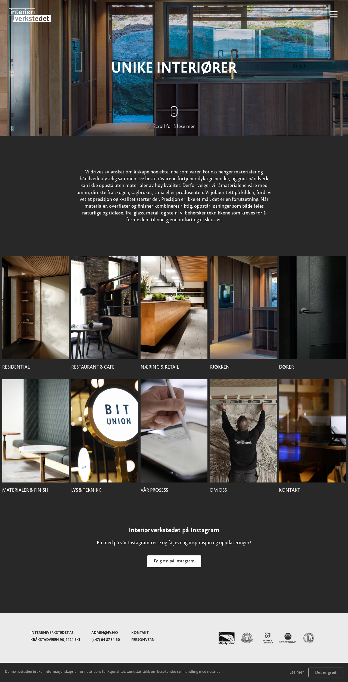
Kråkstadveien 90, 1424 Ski (55, 639)
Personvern (143, 639)
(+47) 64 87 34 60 (105, 639)
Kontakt (140, 632)
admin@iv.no (104, 632)
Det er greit (326, 672)
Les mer (297, 672)
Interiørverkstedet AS (52, 632)
